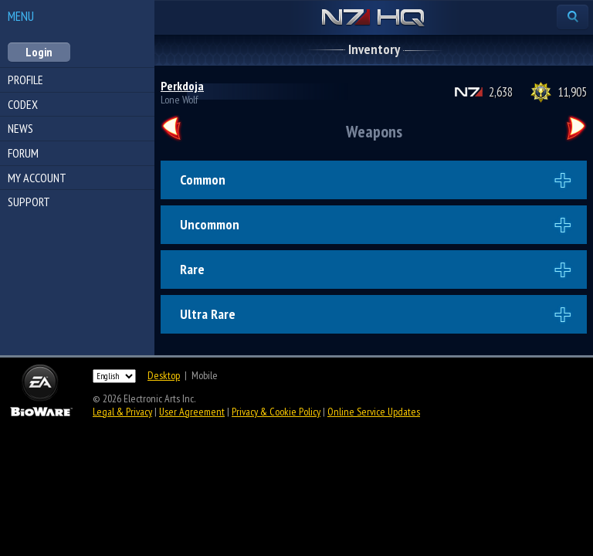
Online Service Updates (373, 412)
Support (29, 201)
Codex (23, 104)
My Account (37, 177)
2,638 (501, 91)
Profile (25, 79)
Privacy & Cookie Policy (276, 412)
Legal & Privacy (122, 412)
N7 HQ (373, 18)
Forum (23, 153)
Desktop (163, 375)
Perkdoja (182, 85)
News (20, 128)
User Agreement (192, 412)
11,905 (572, 91)
